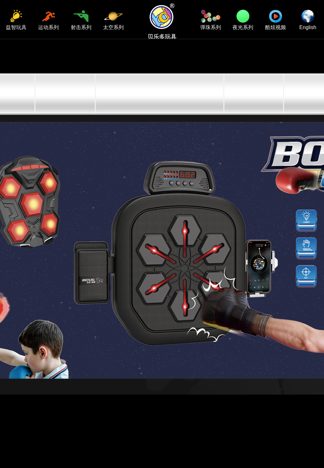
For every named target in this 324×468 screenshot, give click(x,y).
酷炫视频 (275, 20)
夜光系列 (243, 20)
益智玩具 (16, 20)
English (307, 20)
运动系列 (48, 20)
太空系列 (113, 20)
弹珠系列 (210, 20)
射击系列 (81, 20)
